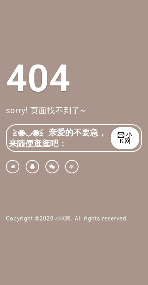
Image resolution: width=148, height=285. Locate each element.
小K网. (64, 218)
